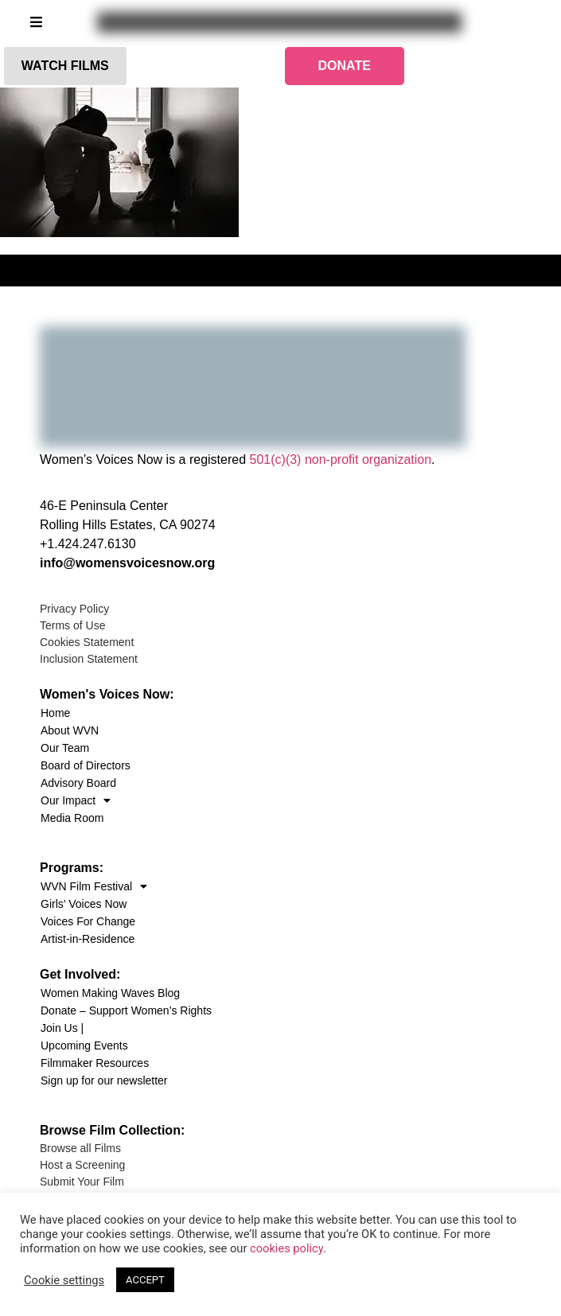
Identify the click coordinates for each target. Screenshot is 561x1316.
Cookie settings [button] (64, 1280)
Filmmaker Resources (95, 1063)
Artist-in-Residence (87, 938)
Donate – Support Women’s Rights (126, 1010)
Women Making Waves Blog (110, 993)
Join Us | (62, 1028)
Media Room (72, 818)
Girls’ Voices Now (84, 903)
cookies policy (286, 1248)
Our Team (65, 748)
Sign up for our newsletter (104, 1080)
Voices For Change (88, 921)
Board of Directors (86, 765)
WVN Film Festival (94, 886)
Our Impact (76, 800)
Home (55, 713)
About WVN (70, 730)
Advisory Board (78, 783)
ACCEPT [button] (145, 1280)
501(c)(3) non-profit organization (341, 459)
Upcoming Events (84, 1045)
